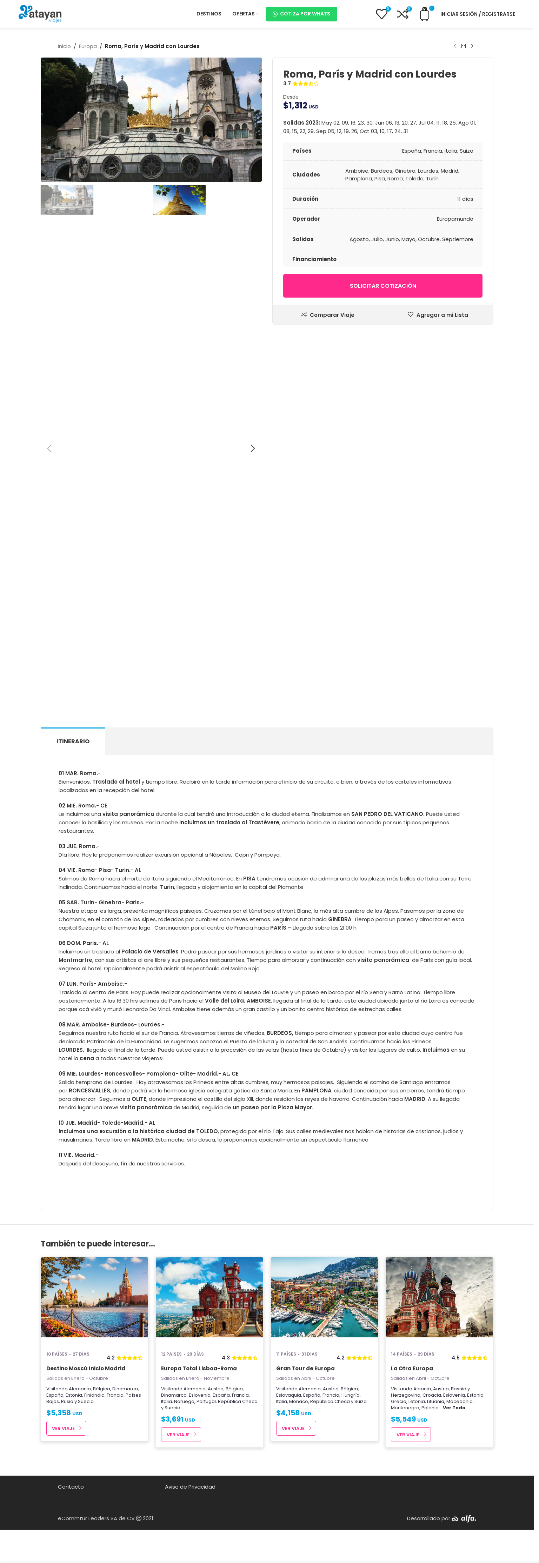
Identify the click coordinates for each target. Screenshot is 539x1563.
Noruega (184, 1401)
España (55, 1395)
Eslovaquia (288, 1395)
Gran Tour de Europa (305, 1368)
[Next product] (472, 46)
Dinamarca (125, 1388)
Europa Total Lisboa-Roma (199, 1368)
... (452, 1407)
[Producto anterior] (455, 46)
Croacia (431, 1395)
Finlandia (94, 1395)
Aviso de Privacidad (190, 1486)
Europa (88, 46)
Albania (422, 1388)
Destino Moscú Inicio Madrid (85, 1368)
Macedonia (459, 1401)
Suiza (360, 1401)
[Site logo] (40, 13)
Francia (115, 1395)
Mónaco (298, 1401)
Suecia (86, 1401)
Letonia (416, 1401)
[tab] (73, 741)
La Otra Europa (412, 1368)
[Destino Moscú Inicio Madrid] (94, 1301)
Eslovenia (200, 1395)
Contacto (71, 1486)
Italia (166, 1401)
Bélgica (101, 1388)
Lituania (435, 1401)
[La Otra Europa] (439, 1301)
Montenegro (405, 1407)
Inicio (64, 46)
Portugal (206, 1401)
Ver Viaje (63, 1428)
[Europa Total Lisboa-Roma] (209, 1301)
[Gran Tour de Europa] (324, 1301)
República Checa (238, 1401)
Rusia (67, 1401)
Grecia (398, 1401)
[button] (49, 448)
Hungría (350, 1395)
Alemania (80, 1388)
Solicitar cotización (383, 286)
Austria (216, 1388)
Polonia (430, 1407)
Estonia (74, 1395)
